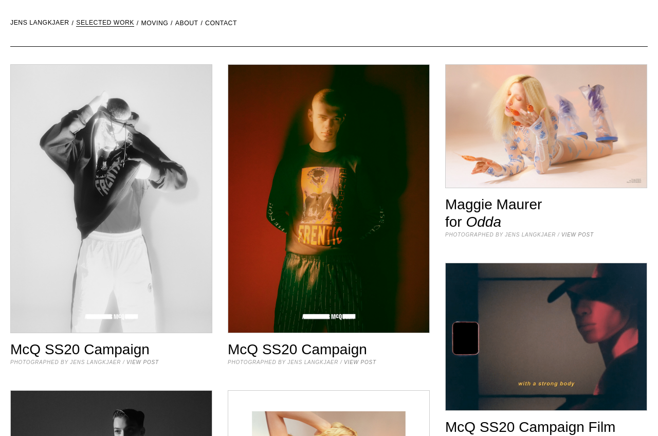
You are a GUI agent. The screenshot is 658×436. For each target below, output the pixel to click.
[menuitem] (74, 23)
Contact (221, 23)
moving (155, 23)
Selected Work (105, 23)
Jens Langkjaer (39, 23)
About (186, 23)
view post (142, 362)
